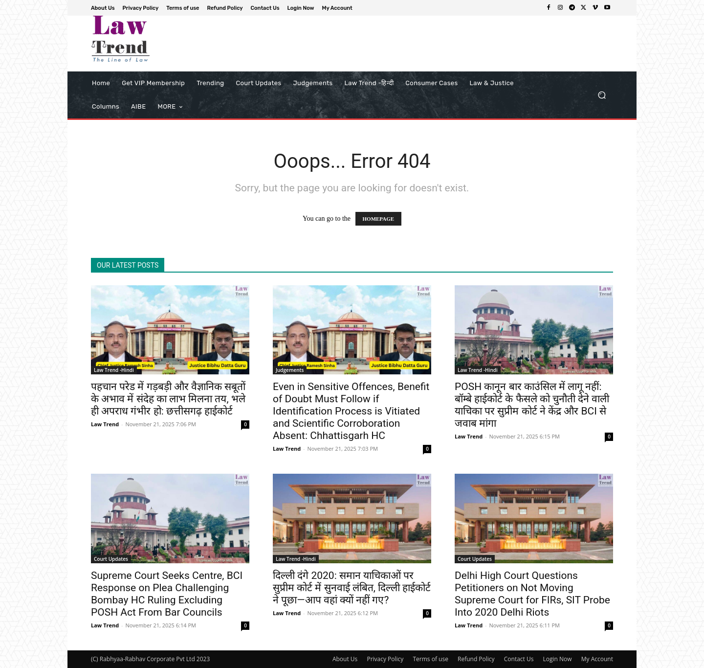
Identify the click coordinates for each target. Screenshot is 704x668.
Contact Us (519, 659)
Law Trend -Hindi (114, 370)
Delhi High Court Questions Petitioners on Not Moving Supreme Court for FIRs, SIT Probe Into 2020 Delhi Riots (532, 594)
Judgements (290, 370)
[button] (601, 95)
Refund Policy (476, 659)
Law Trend (105, 424)
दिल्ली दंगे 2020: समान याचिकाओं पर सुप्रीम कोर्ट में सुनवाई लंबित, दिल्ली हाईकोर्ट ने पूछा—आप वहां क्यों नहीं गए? (352, 588)
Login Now (557, 659)
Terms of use (430, 659)
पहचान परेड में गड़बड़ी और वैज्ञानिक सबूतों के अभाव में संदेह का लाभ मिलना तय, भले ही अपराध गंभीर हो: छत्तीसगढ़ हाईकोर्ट (168, 399)
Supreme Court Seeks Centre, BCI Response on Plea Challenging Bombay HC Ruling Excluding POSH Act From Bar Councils (166, 594)
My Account (597, 659)
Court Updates (111, 558)
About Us (344, 659)
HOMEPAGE (379, 219)
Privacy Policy (385, 659)
